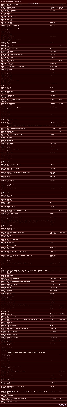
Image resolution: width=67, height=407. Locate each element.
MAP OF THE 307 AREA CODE (33, 3)
